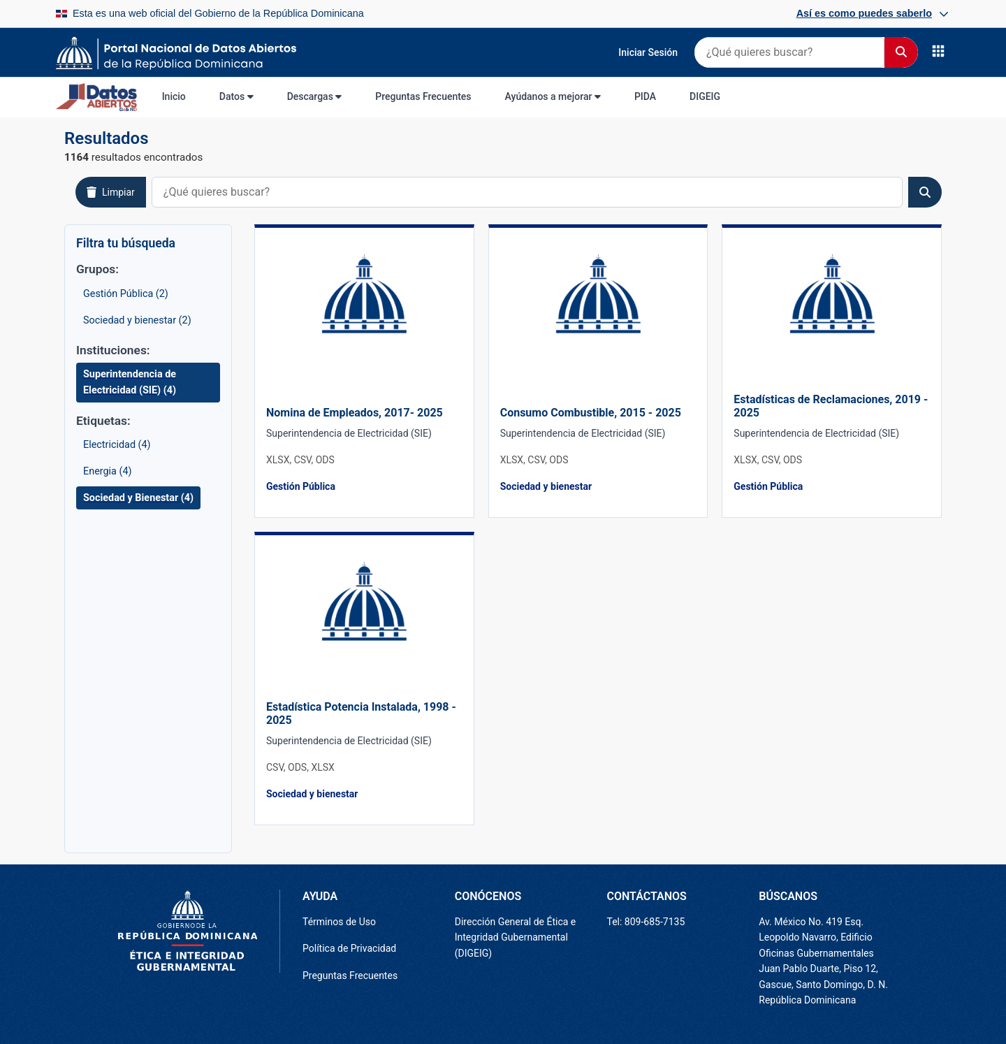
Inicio (174, 96)
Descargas (314, 96)
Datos (236, 96)
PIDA (645, 96)
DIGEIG (705, 96)
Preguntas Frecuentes (423, 96)
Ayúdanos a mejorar (553, 96)
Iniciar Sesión (648, 52)
